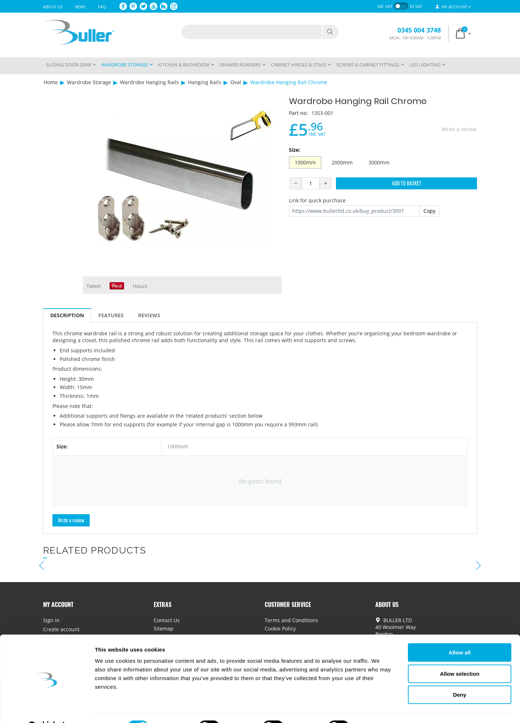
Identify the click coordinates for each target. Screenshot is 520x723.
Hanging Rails (204, 82)
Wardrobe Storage (89, 82)
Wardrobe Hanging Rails (149, 82)
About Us (53, 6)
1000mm (305, 162)
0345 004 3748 (419, 30)
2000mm (342, 162)
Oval (235, 82)
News (80, 6)
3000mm (378, 162)
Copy (429, 210)
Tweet (93, 286)
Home (51, 82)
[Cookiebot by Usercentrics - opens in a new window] (46, 708)
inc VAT (385, 6)
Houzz (140, 286)
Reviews (149, 315)
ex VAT (416, 6)
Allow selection (459, 656)
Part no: (298, 112)
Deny (459, 677)
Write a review (459, 129)
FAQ (102, 6)
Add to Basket (406, 183)
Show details (379, 709)
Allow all (460, 635)
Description (67, 315)
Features (111, 315)
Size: (294, 149)
